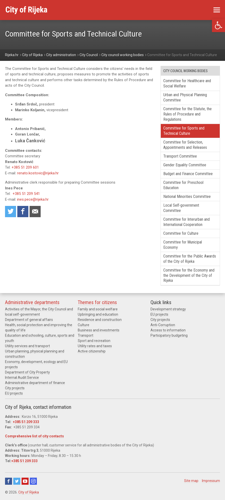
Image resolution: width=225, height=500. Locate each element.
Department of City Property (27, 372)
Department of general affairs (29, 320)
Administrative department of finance (35, 383)
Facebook (8, 481)
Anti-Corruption (163, 325)
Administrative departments (32, 302)
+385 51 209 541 (26, 193)
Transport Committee (180, 156)
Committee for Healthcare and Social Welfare (187, 83)
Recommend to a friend (35, 211)
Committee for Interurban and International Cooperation (186, 222)
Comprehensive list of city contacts (34, 436)
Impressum (211, 481)
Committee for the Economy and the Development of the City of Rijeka (188, 275)
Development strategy (168, 309)
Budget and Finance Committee (188, 173)
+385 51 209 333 (26, 422)
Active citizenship (92, 351)
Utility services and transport (27, 346)
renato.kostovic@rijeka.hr (38, 173)
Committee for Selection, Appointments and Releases (185, 145)
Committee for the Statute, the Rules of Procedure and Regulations (187, 114)
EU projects (14, 393)
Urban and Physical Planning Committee (185, 97)
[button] (218, 25)
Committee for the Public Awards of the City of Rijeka (189, 259)
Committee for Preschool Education (183, 185)
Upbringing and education (98, 314)
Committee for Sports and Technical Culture (183, 131)
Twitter (16, 481)
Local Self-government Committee (181, 208)
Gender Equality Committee (184, 165)
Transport (85, 335)
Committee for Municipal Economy (182, 245)
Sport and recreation (94, 341)
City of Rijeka (28, 492)
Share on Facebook (22, 211)
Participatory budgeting (169, 335)
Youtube (25, 481)
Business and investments (98, 330)
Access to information (168, 330)
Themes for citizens (97, 302)
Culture (83, 325)
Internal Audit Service (22, 378)
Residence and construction (100, 320)
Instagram (33, 481)
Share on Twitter (10, 211)
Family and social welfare (98, 309)
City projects (15, 388)
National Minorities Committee (187, 196)
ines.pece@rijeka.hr (33, 199)
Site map (191, 481)
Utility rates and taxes (95, 346)
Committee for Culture (180, 233)
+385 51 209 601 (25, 167)
